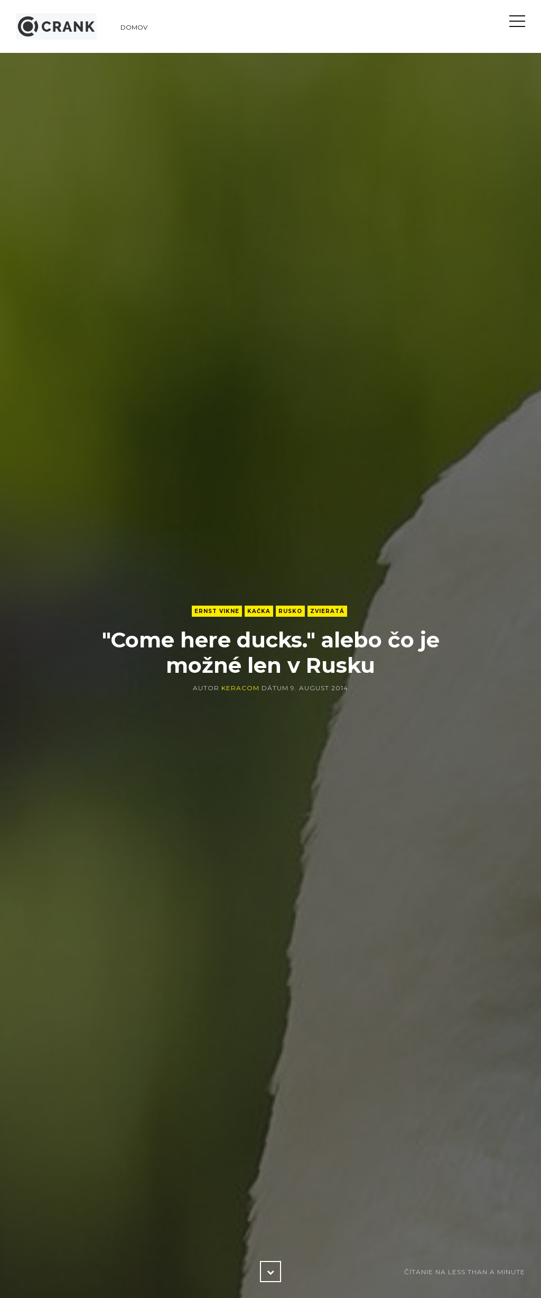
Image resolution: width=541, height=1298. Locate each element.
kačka (258, 611)
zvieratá (327, 611)
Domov (133, 27)
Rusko (290, 611)
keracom (240, 688)
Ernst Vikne (216, 611)
